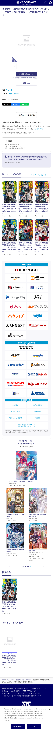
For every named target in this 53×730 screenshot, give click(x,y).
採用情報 (18, 688)
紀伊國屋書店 (37, 405)
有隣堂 (37, 418)
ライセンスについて (38, 688)
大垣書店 (15, 405)
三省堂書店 (37, 411)
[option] (10, 596)
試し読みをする (26, 74)
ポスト (8, 104)
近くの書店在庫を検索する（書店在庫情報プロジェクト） (26, 425)
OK (34, 726)
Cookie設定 (17, 696)
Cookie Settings (17, 726)
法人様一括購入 (15, 691)
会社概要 (5, 688)
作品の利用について (8, 693)
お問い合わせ (20, 693)
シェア (16, 104)
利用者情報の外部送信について (32, 696)
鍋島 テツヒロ (14, 94)
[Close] (49, 709)
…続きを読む (38, 129)
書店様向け (5, 691)
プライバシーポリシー (33, 693)
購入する (26, 83)
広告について (26, 688)
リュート (9, 90)
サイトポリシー (7, 696)
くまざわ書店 (15, 411)
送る (25, 104)
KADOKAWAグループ (28, 691)
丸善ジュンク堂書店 (15, 418)
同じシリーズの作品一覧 (38, 175)
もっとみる (25, 567)
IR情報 (11, 688)
